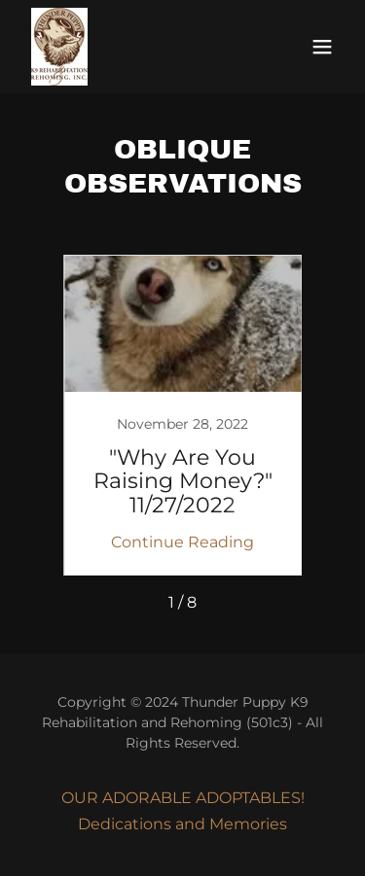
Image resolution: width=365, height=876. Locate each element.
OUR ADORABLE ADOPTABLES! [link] (183, 797)
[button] (322, 46)
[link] (59, 47)
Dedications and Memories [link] (182, 824)
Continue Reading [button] (182, 542)
